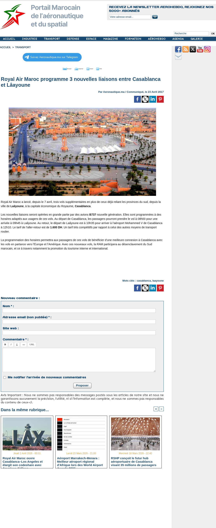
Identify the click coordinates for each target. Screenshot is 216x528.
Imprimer (78, 68)
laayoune (158, 280)
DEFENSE (73, 38)
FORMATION (133, 38)
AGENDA (178, 38)
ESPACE (91, 38)
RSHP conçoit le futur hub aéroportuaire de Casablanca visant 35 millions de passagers (133, 461)
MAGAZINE (111, 38)
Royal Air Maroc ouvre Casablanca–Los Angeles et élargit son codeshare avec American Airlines (23, 461)
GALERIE (197, 38)
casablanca (144, 280)
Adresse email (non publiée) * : (27, 316)
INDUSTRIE (30, 38)
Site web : (11, 328)
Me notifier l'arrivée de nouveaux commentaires (47, 377)
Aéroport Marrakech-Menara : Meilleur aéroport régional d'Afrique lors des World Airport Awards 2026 (80, 461)
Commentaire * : (15, 339)
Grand (94, 68)
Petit (108, 68)
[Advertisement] (82, 266)
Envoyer (59, 68)
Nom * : (8, 305)
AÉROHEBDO (157, 38)
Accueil (5, 47)
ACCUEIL (9, 38)
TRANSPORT (52, 38)
